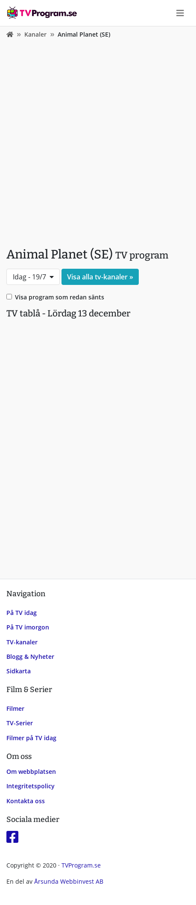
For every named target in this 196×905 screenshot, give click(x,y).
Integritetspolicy (30, 786)
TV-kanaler (22, 642)
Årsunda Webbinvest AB (68, 881)
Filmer (15, 708)
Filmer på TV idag (31, 738)
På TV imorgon (27, 627)
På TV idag (21, 613)
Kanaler (35, 34)
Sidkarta (18, 671)
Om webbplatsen (31, 771)
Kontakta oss (25, 801)
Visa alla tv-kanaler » (100, 277)
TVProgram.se (81, 865)
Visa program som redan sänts (59, 297)
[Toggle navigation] (180, 13)
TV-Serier (19, 723)
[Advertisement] (98, 140)
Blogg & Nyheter (30, 656)
